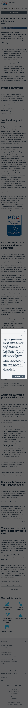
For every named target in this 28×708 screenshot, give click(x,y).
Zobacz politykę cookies (9, 370)
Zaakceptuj (19, 376)
